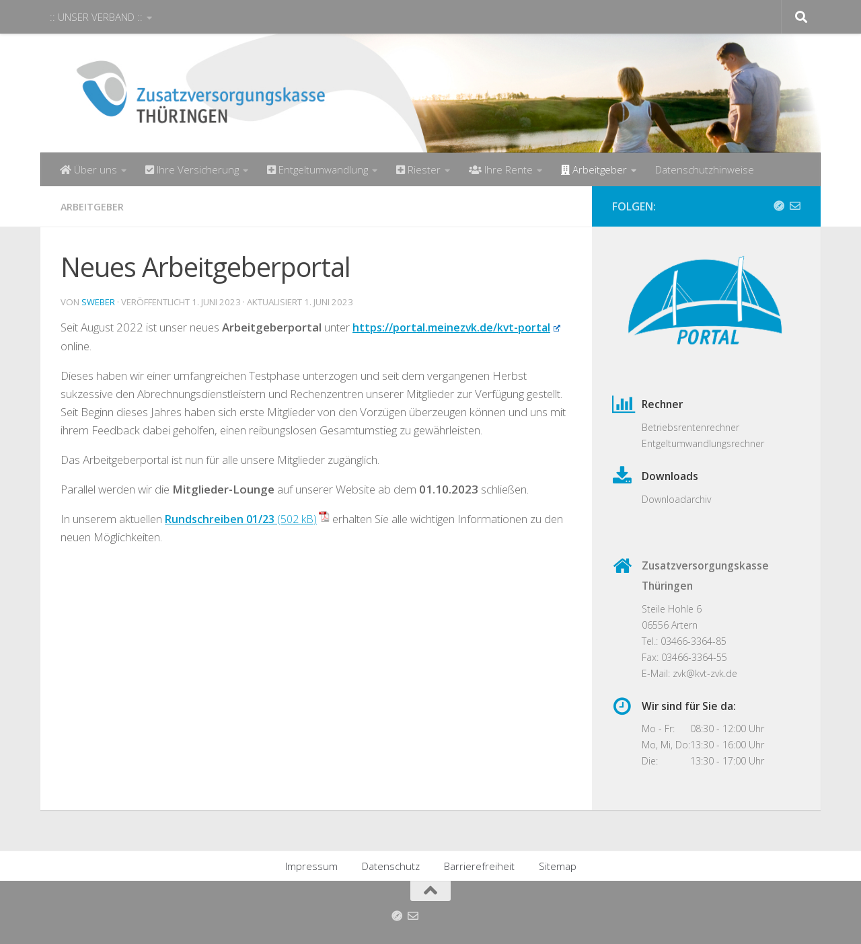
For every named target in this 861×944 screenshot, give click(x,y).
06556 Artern (670, 625)
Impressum (311, 866)
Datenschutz (391, 866)
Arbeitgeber (93, 206)
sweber (98, 301)
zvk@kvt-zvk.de (705, 673)
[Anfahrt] (779, 205)
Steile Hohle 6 (672, 608)
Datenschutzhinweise (704, 169)
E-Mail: (657, 673)
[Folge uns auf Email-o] (795, 205)
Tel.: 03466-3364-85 (684, 641)
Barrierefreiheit (479, 866)
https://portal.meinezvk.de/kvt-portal (460, 326)
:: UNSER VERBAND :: (96, 17)
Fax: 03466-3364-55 (684, 657)
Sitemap (557, 866)
